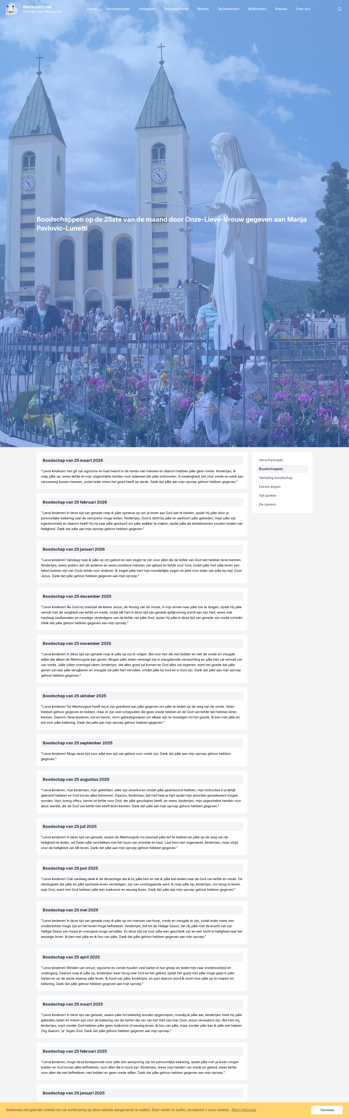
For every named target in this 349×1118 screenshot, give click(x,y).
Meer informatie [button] (244, 1110)
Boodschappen (271, 469)
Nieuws (281, 9)
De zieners (267, 504)
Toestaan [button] (327, 1110)
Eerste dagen (270, 487)
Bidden (203, 9)
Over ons (303, 9)
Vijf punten (267, 496)
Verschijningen (118, 9)
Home (92, 9)
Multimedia (257, 9)
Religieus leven (176, 9)
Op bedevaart (228, 9)
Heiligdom (147, 9)
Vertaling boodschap (275, 478)
